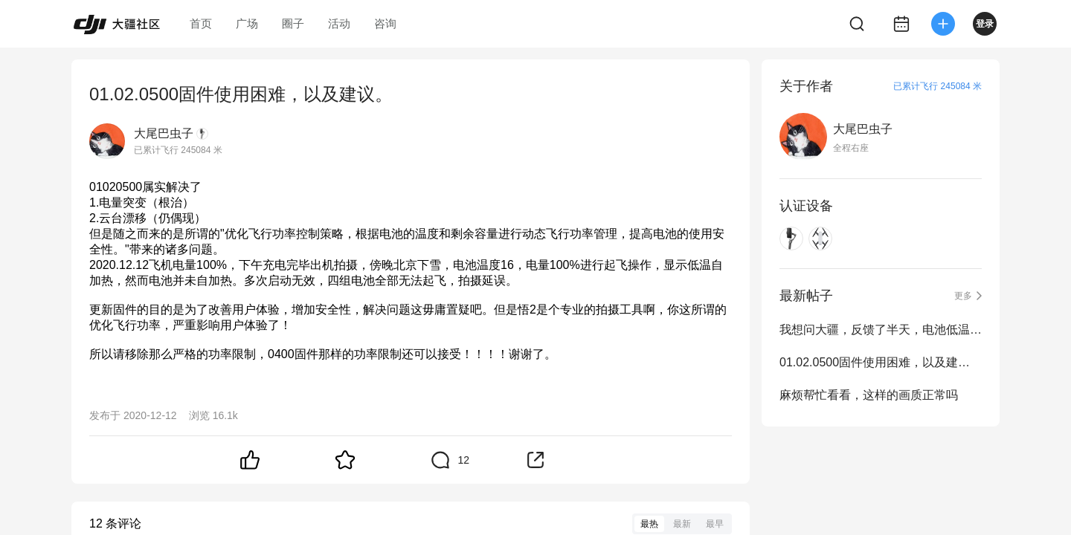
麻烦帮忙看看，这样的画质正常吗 (868, 395)
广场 (247, 23)
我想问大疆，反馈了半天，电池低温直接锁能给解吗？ (880, 329)
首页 (201, 23)
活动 (339, 23)
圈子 (293, 23)
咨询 (385, 23)
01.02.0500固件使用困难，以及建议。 (880, 362)
